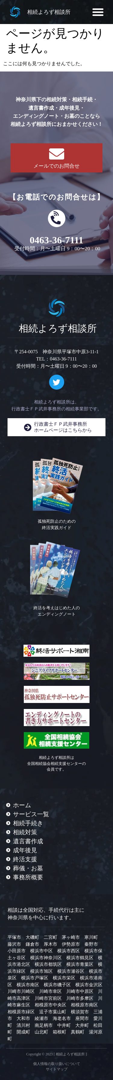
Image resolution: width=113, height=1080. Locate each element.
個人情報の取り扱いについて (56, 1064)
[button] (98, 12)
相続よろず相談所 (49, 12)
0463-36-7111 (56, 240)
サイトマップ (56, 1069)
